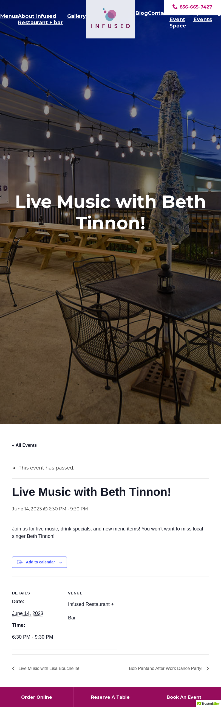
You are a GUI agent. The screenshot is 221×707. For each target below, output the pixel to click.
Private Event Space (179, 19)
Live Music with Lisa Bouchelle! (48, 668)
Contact (158, 13)
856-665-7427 (192, 7)
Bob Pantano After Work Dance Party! (166, 668)
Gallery (76, 16)
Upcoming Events (207, 16)
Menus (9, 16)
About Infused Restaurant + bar (40, 19)
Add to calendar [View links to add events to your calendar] (40, 562)
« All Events (24, 445)
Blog (141, 13)
